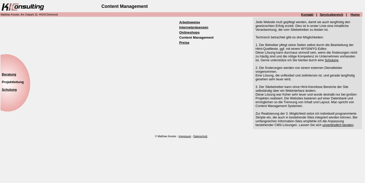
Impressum (185, 136)
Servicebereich (331, 15)
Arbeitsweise (189, 22)
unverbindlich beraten (337, 125)
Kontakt (307, 15)
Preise (184, 42)
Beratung (9, 74)
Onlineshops (189, 32)
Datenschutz (200, 136)
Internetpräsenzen (193, 27)
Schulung (331, 60)
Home (355, 15)
